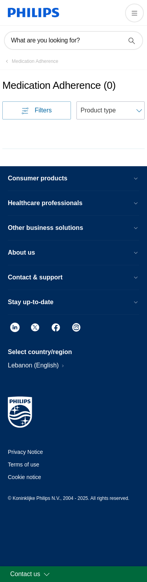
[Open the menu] (134, 13)
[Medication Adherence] (30, 61)
